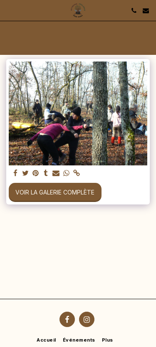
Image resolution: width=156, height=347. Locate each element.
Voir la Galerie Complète (54, 192)
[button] (9, 10)
